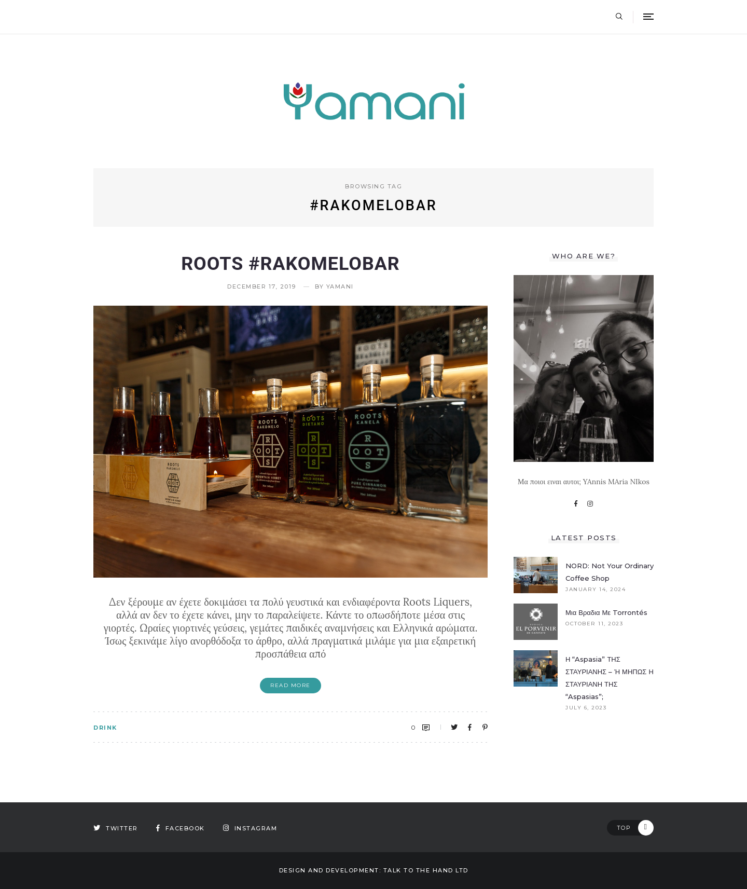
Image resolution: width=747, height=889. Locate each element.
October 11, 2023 (594, 623)
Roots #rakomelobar (290, 264)
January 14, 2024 (595, 589)
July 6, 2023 (585, 707)
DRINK (105, 727)
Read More (290, 685)
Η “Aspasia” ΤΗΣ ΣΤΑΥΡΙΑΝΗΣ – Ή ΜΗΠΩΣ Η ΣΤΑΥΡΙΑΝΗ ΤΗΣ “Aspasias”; (609, 678)
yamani (340, 287)
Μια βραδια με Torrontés (606, 612)
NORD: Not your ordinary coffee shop (609, 572)
